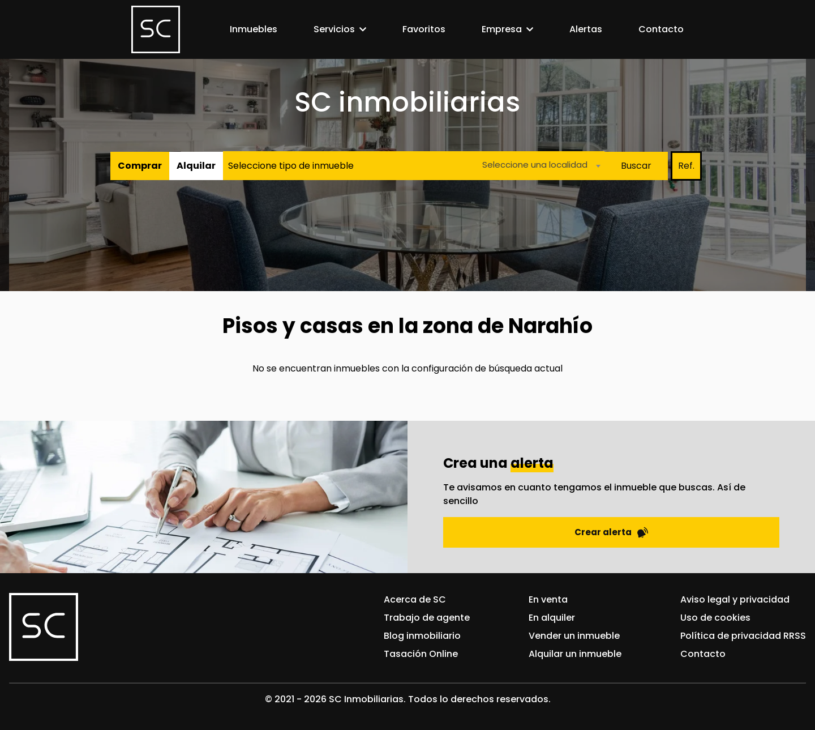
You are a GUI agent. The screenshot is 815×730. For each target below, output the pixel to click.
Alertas (585, 29)
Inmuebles (253, 29)
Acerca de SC (415, 599)
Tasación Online (421, 653)
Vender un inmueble (574, 635)
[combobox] (538, 165)
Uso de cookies (715, 617)
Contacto (661, 29)
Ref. (686, 165)
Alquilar (196, 165)
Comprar (140, 165)
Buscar (636, 165)
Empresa (502, 29)
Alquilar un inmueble (575, 653)
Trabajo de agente (427, 617)
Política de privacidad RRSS (743, 635)
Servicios (334, 29)
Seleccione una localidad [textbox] (534, 164)
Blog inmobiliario (422, 635)
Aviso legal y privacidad (735, 599)
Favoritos (423, 29)
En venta (548, 599)
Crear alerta (611, 532)
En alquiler (552, 617)
